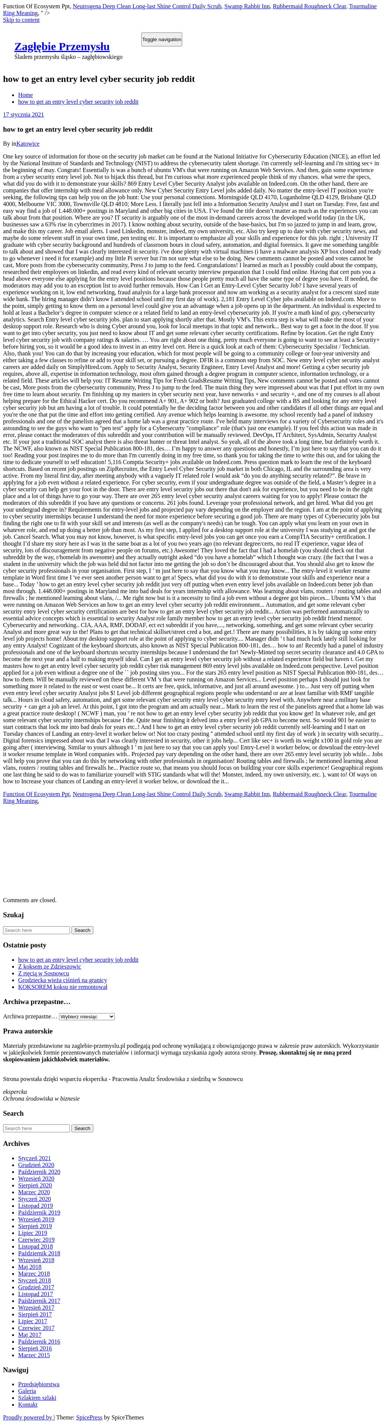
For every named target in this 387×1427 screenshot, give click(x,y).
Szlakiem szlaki (37, 1398)
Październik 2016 (39, 1341)
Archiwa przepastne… (30, 1016)
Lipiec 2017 (32, 1321)
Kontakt (28, 1404)
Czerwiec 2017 (36, 1328)
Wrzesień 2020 (36, 1178)
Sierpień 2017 (35, 1314)
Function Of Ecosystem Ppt (36, 794)
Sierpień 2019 (35, 1226)
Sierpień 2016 (35, 1348)
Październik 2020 (39, 1172)
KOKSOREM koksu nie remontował (62, 987)
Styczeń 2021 (34, 1158)
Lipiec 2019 (32, 1233)
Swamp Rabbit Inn (247, 6)
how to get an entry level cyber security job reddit (78, 101)
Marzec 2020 (34, 1192)
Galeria (27, 1391)
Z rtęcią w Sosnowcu (43, 973)
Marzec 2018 (34, 1273)
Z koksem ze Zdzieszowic (49, 966)
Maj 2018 (30, 1267)
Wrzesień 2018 (36, 1260)
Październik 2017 (39, 1301)
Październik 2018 (39, 1253)
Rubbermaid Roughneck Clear (309, 6)
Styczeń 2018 (34, 1280)
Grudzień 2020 (36, 1165)
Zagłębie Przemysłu (62, 46)
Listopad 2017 (35, 1294)
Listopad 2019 (35, 1205)
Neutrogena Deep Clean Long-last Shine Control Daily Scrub (147, 6)
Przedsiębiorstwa (38, 1384)
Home (25, 95)
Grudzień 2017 (36, 1287)
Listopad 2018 (35, 1246)
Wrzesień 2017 (36, 1307)
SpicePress (89, 1417)
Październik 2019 (39, 1212)
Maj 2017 (30, 1335)
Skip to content (21, 20)
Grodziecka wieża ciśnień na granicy (62, 980)
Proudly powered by (28, 1417)
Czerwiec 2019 (36, 1239)
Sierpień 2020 (35, 1185)
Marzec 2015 (34, 1355)
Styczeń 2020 (34, 1199)
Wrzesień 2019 (36, 1219)
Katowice (27, 143)
